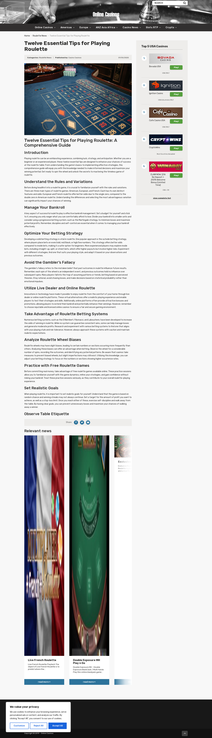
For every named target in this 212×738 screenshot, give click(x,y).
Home (27, 36)
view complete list (162, 198)
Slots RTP (152, 27)
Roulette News (40, 36)
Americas (66, 27)
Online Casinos (44, 27)
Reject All (38, 725)
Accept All (57, 725)
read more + (44, 682)
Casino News (130, 27)
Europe (84, 27)
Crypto (170, 27)
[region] (38, 717)
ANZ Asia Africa (105, 27)
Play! (176, 67)
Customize (19, 725)
